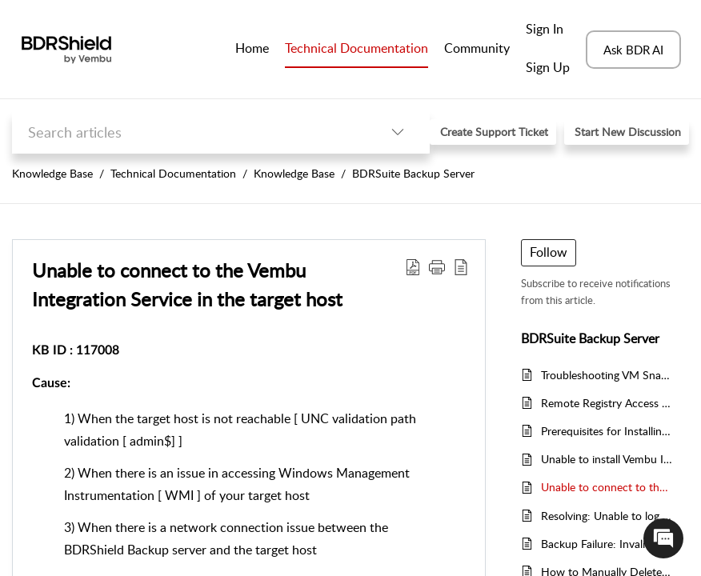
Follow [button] (548, 252)
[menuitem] (548, 30)
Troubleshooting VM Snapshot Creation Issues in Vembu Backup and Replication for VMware (607, 374)
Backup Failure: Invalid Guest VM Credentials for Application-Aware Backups (607, 543)
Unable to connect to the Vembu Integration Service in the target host (607, 486)
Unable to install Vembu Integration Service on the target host (607, 458)
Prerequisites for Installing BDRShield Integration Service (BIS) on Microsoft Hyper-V (607, 430)
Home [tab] (252, 48)
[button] (398, 132)
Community (477, 48)
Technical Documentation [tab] (356, 48)
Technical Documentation (173, 173)
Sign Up (548, 67)
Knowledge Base (52, 173)
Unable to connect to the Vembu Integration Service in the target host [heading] (187, 284)
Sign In (544, 29)
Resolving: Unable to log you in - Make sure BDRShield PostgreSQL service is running (607, 515)
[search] (189, 132)
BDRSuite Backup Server (413, 173)
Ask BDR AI (633, 50)
